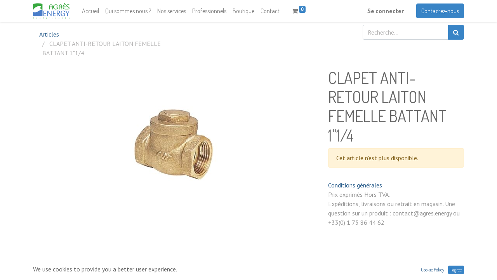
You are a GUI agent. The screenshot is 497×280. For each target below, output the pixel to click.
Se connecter (385, 11)
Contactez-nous (440, 11)
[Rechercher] (456, 32)
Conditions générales (355, 185)
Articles (49, 34)
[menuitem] (90, 11)
